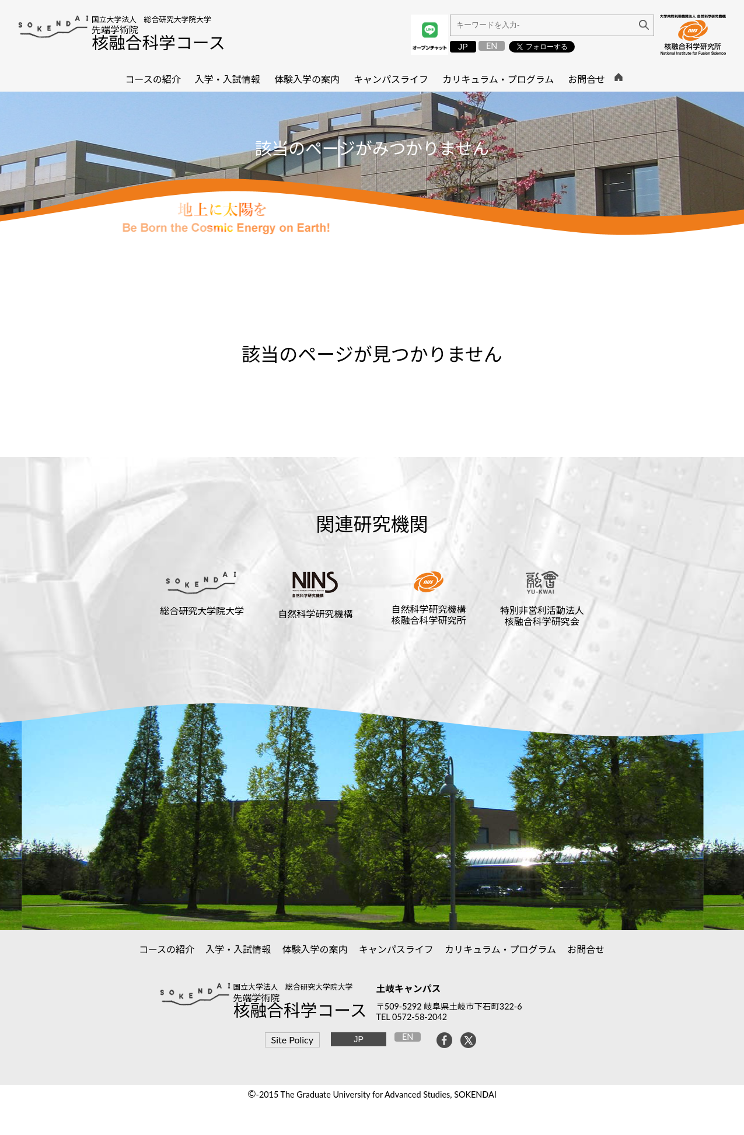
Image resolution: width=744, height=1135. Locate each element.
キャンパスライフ (396, 949)
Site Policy (292, 1039)
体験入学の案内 (314, 949)
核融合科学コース (158, 43)
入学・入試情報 (238, 949)
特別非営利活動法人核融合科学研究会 (542, 616)
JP (463, 46)
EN (491, 46)
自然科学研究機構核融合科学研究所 (429, 614)
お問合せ (586, 949)
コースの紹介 (166, 949)
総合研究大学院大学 (202, 610)
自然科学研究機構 (315, 613)
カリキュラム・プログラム (500, 949)
